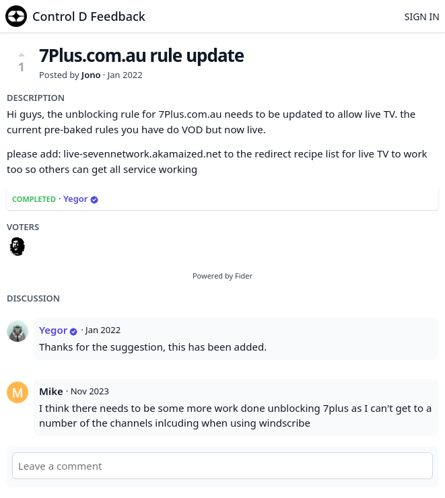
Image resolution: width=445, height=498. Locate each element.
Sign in (422, 16)
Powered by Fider (222, 276)
